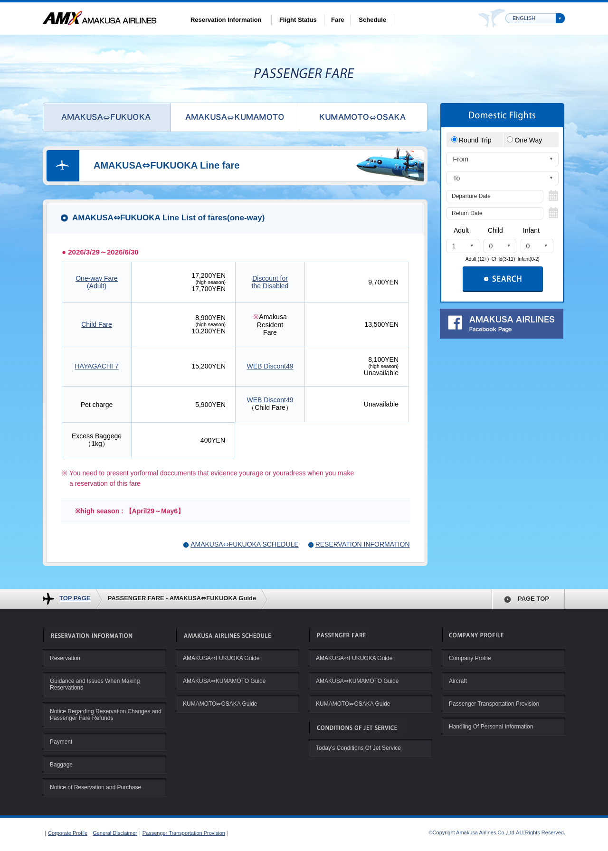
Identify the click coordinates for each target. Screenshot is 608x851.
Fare (337, 19)
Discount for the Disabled (270, 282)
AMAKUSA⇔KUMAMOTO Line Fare (235, 117)
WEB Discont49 (270, 366)
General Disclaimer (115, 833)
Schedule (372, 19)
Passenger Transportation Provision (183, 833)
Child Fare (96, 324)
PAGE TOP (533, 598)
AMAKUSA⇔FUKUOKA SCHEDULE (244, 544)
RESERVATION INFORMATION (362, 544)
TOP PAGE (75, 598)
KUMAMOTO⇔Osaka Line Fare (363, 117)
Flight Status (298, 19)
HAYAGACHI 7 (96, 366)
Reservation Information (226, 19)
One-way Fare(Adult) (97, 282)
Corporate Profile (67, 833)
